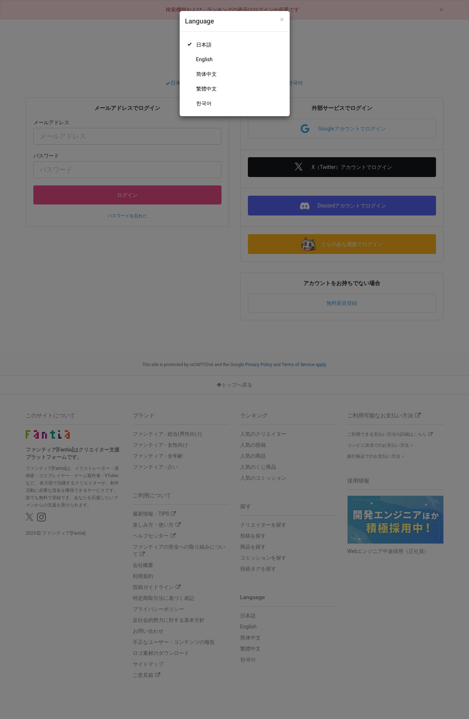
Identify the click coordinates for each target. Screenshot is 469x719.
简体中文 (206, 74)
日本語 (204, 45)
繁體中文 (206, 89)
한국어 (204, 103)
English (204, 59)
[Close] (282, 19)
